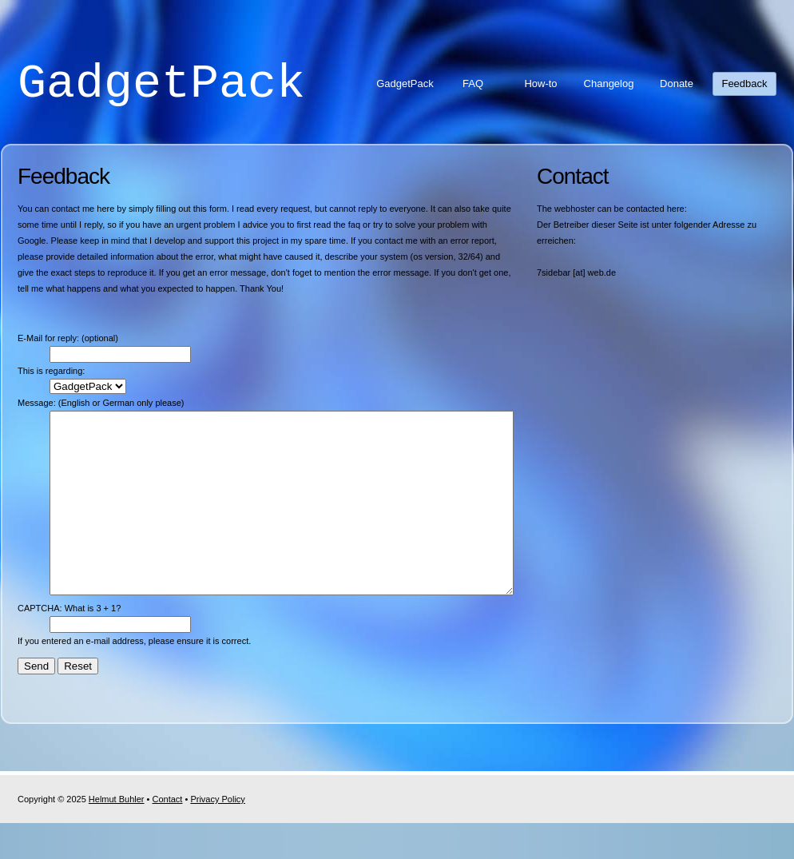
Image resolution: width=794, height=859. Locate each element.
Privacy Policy (217, 835)
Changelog (609, 83)
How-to (540, 83)
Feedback (744, 83)
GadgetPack (161, 84)
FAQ (473, 83)
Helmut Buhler (117, 835)
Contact (168, 835)
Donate (676, 83)
